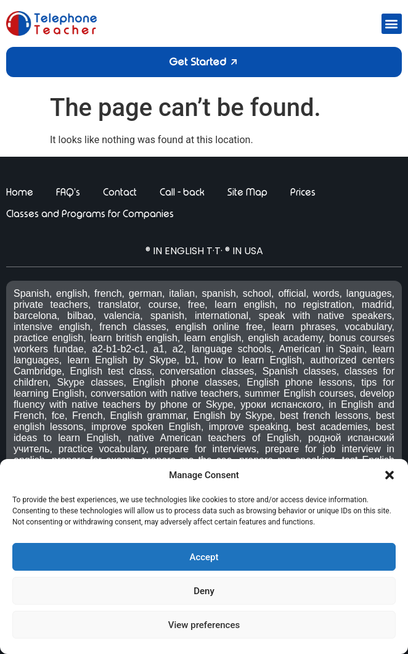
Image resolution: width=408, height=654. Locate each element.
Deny (204, 591)
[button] (389, 475)
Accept (203, 557)
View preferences (204, 625)
